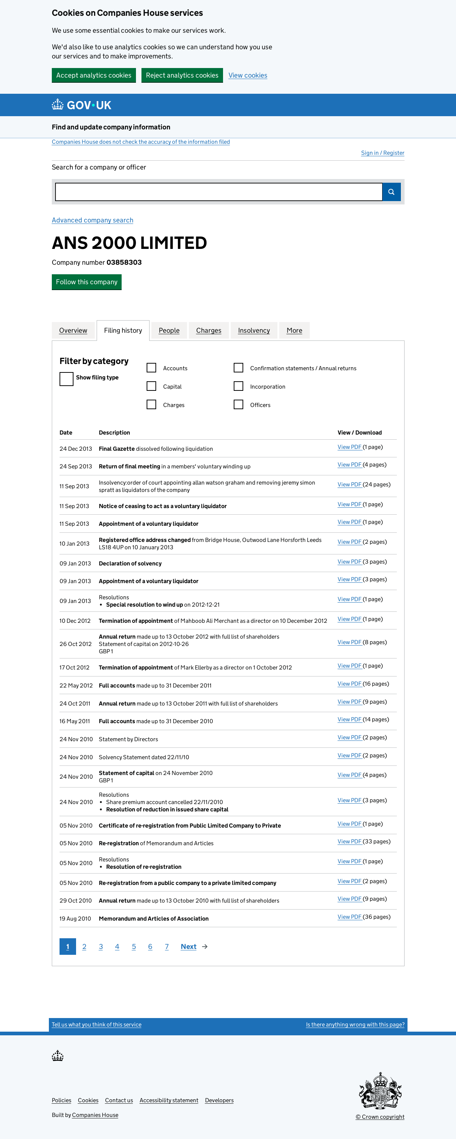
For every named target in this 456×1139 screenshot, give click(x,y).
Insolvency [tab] (254, 330)
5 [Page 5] (134, 946)
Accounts (167, 369)
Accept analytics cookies (94, 75)
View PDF (350, 446)
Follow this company (87, 282)
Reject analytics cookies (182, 75)
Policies (61, 1100)
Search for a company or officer (99, 167)
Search (392, 192)
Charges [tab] (209, 330)
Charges (165, 406)
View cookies (248, 75)
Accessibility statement (169, 1100)
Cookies (88, 1100)
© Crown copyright (380, 1116)
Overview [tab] (73, 330)
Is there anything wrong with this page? (355, 1024)
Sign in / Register (383, 152)
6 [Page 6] (150, 946)
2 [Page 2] (84, 946)
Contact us (119, 1100)
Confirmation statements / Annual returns (295, 369)
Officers (252, 406)
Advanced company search (92, 220)
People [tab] (169, 330)
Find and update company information (111, 127)
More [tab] (294, 330)
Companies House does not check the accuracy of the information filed (141, 141)
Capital (164, 387)
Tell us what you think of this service (96, 1024)
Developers (219, 1100)
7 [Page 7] (167, 946)
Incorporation (260, 387)
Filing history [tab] (123, 330)
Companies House (95, 1114)
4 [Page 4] (117, 946)
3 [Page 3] (101, 946)
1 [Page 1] (68, 946)
